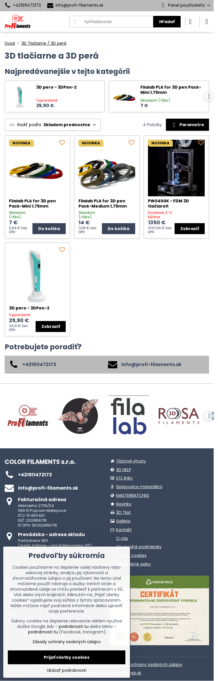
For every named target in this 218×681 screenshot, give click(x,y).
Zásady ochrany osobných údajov (148, 664)
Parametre (187, 125)
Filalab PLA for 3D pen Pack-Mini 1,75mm (170, 90)
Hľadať (167, 22)
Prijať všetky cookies (66, 657)
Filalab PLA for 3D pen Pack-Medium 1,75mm (102, 203)
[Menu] (207, 21)
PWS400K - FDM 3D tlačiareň (168, 203)
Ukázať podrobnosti (66, 670)
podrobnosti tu (74, 626)
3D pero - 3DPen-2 (56, 87)
